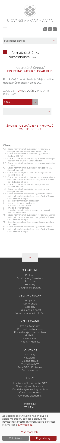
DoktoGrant (30, 338)
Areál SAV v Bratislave (30, 367)
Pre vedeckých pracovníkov (30, 332)
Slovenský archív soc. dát (30, 386)
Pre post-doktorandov (30, 329)
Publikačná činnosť (30, 310)
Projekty (30, 300)
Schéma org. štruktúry (30, 278)
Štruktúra (30, 281)
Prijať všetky (43, 438)
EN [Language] (55, 29)
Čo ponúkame (30, 370)
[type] (27, 111)
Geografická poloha (30, 287)
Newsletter (30, 357)
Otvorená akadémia (30, 395)
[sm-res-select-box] (30, 41)
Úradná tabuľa (30, 360)
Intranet (30, 403)
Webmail (30, 407)
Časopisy (30, 306)
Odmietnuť (15, 438)
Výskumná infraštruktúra (30, 313)
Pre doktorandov (30, 326)
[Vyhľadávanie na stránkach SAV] (45, 29)
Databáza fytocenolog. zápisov (30, 389)
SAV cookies (25, 424)
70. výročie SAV (30, 364)
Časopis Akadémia (30, 392)
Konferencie (30, 303)
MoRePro (30, 335)
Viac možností (29, 431)
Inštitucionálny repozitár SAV (30, 383)
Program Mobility (30, 341)
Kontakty (30, 284)
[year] (20, 102)
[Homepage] (30, 10)
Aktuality (30, 354)
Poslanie (30, 275)
